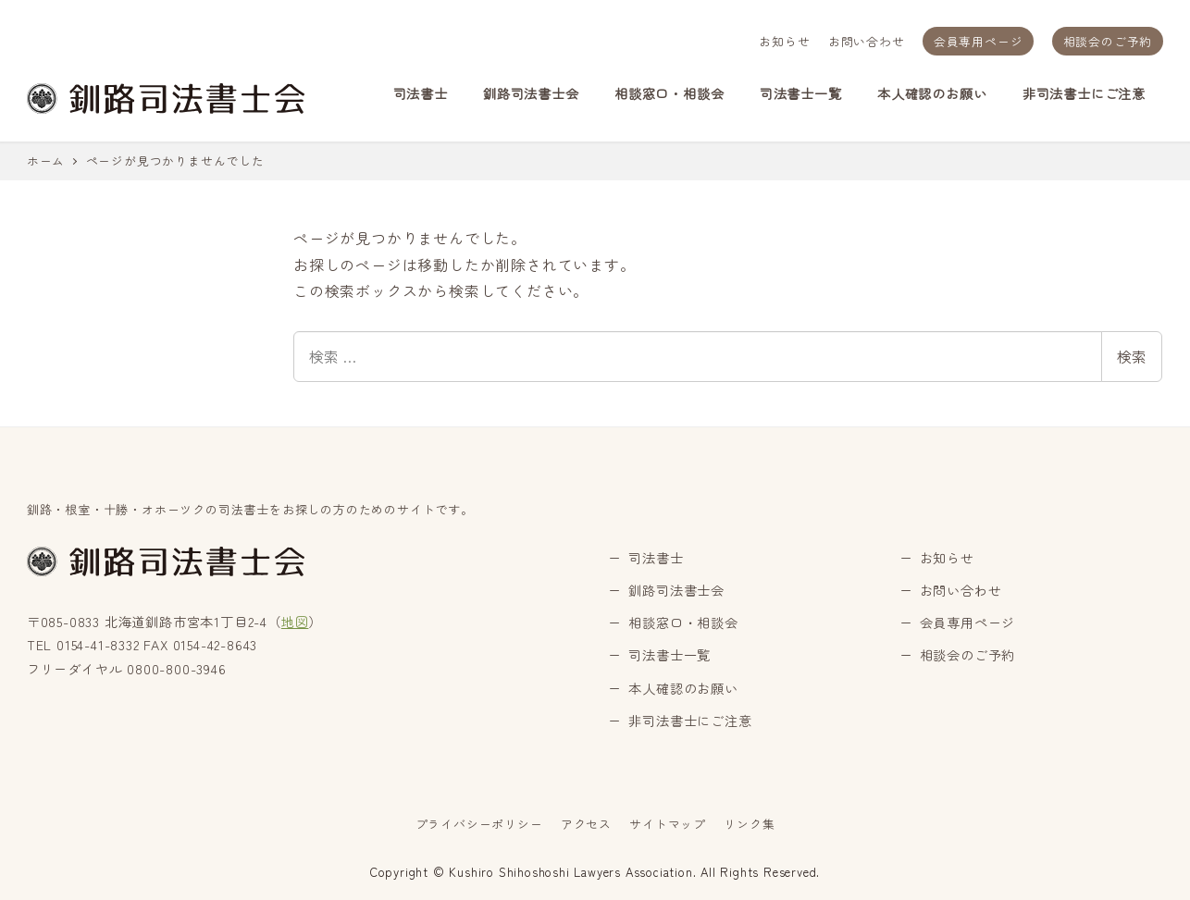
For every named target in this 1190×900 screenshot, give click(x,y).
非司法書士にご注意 (689, 720)
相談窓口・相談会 (683, 622)
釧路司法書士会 (676, 590)
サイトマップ (667, 823)
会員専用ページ (978, 41)
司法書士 (655, 558)
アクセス (586, 823)
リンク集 (749, 823)
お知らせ (784, 41)
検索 (1132, 356)
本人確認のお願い (683, 688)
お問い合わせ (866, 41)
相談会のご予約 (1108, 41)
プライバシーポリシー (479, 823)
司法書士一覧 (669, 655)
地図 (295, 621)
